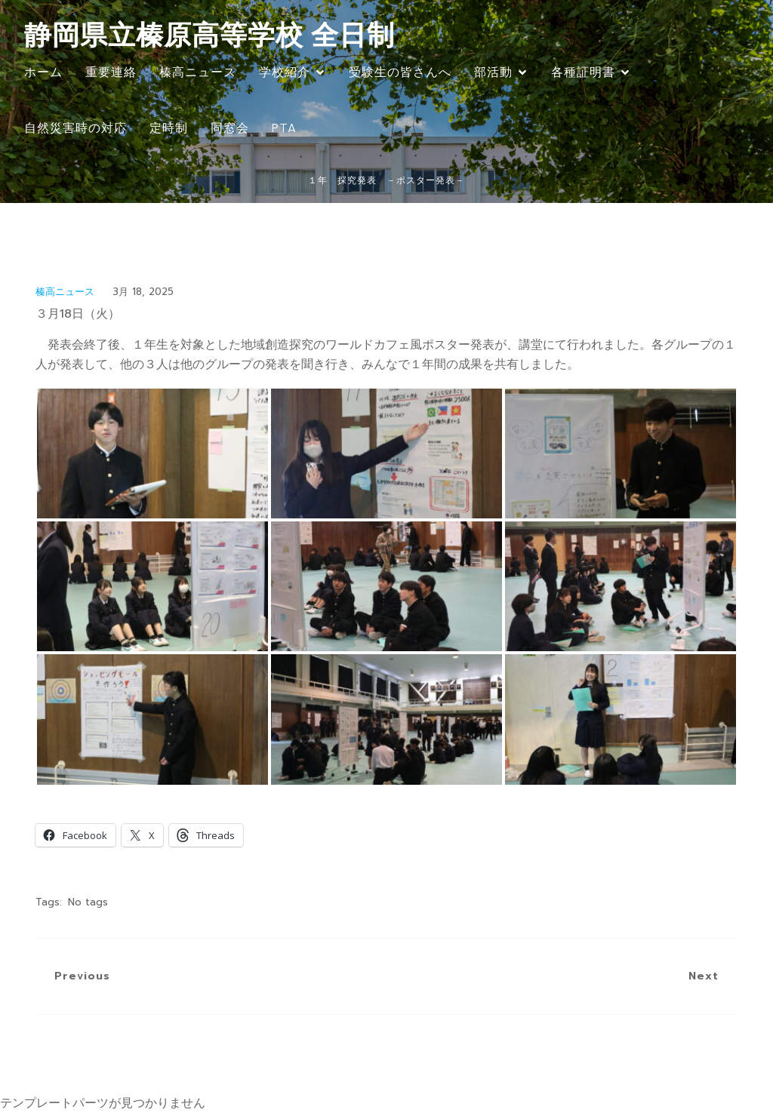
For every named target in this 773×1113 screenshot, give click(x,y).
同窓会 (230, 128)
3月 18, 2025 (143, 291)
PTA (284, 128)
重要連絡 (111, 72)
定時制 (168, 128)
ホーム (43, 72)
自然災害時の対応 (75, 128)
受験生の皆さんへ (400, 72)
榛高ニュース (197, 72)
